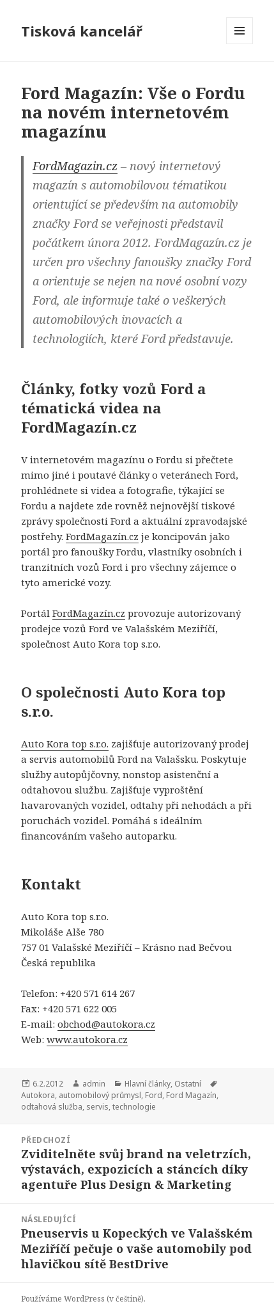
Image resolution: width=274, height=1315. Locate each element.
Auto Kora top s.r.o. (65, 743)
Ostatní (187, 1083)
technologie (134, 1106)
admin (93, 1083)
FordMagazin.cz (75, 165)
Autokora (38, 1095)
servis (97, 1106)
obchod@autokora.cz (106, 1023)
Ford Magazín (191, 1095)
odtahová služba (51, 1106)
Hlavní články (148, 1083)
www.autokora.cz (87, 1039)
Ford (153, 1095)
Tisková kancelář (81, 30)
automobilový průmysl (100, 1095)
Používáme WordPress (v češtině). (83, 1298)
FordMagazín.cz (102, 536)
